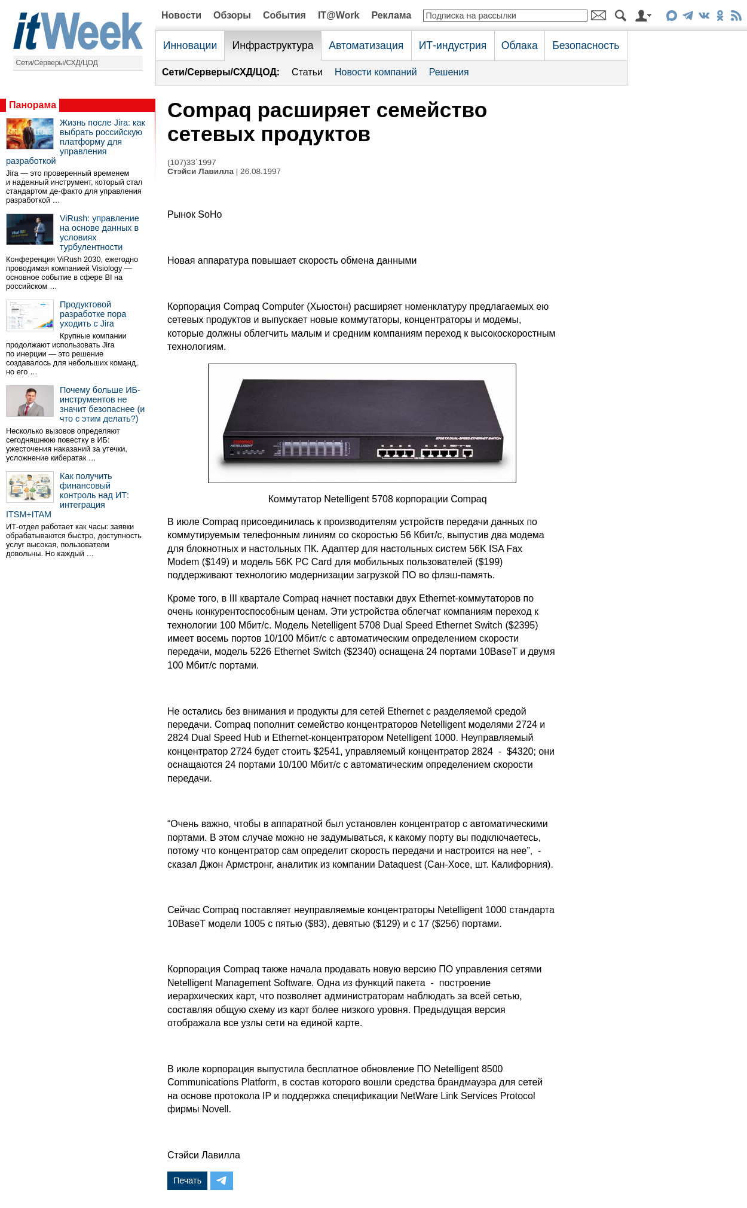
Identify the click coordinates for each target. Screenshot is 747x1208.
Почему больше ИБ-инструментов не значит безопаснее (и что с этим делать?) (102, 404)
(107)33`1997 (191, 162)
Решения (449, 72)
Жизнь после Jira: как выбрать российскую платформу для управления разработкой (75, 142)
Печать (187, 1180)
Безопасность (585, 45)
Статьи (307, 72)
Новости (181, 15)
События (284, 15)
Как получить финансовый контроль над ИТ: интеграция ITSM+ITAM (67, 495)
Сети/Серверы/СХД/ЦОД (57, 63)
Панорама (32, 105)
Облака (519, 45)
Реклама (391, 15)
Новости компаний (376, 72)
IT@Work (339, 15)
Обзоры (232, 15)
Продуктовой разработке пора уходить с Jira (93, 314)
